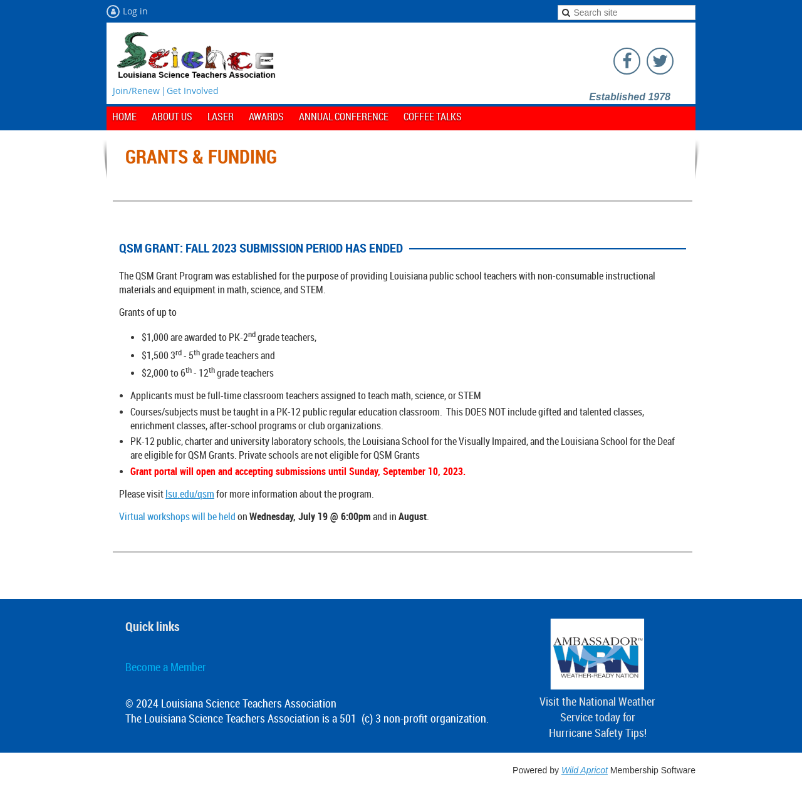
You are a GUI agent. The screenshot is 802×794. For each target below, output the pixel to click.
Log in (135, 11)
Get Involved (193, 91)
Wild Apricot (584, 770)
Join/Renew (136, 91)
